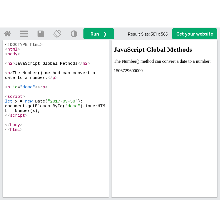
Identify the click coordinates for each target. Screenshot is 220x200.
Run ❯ (98, 34)
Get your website (194, 34)
